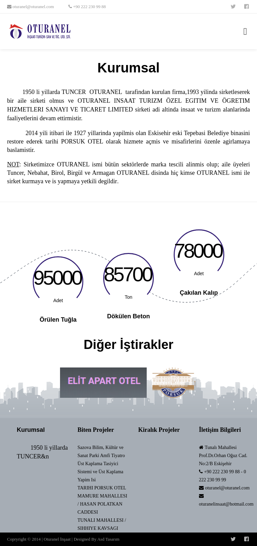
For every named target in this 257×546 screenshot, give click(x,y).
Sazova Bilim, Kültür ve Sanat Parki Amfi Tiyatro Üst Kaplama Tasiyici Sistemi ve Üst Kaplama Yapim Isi (101, 463)
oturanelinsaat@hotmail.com (226, 504)
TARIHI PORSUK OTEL (102, 487)
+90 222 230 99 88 (89, 6)
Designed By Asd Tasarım (96, 539)
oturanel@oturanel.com (32, 6)
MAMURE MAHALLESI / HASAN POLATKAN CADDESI (102, 504)
